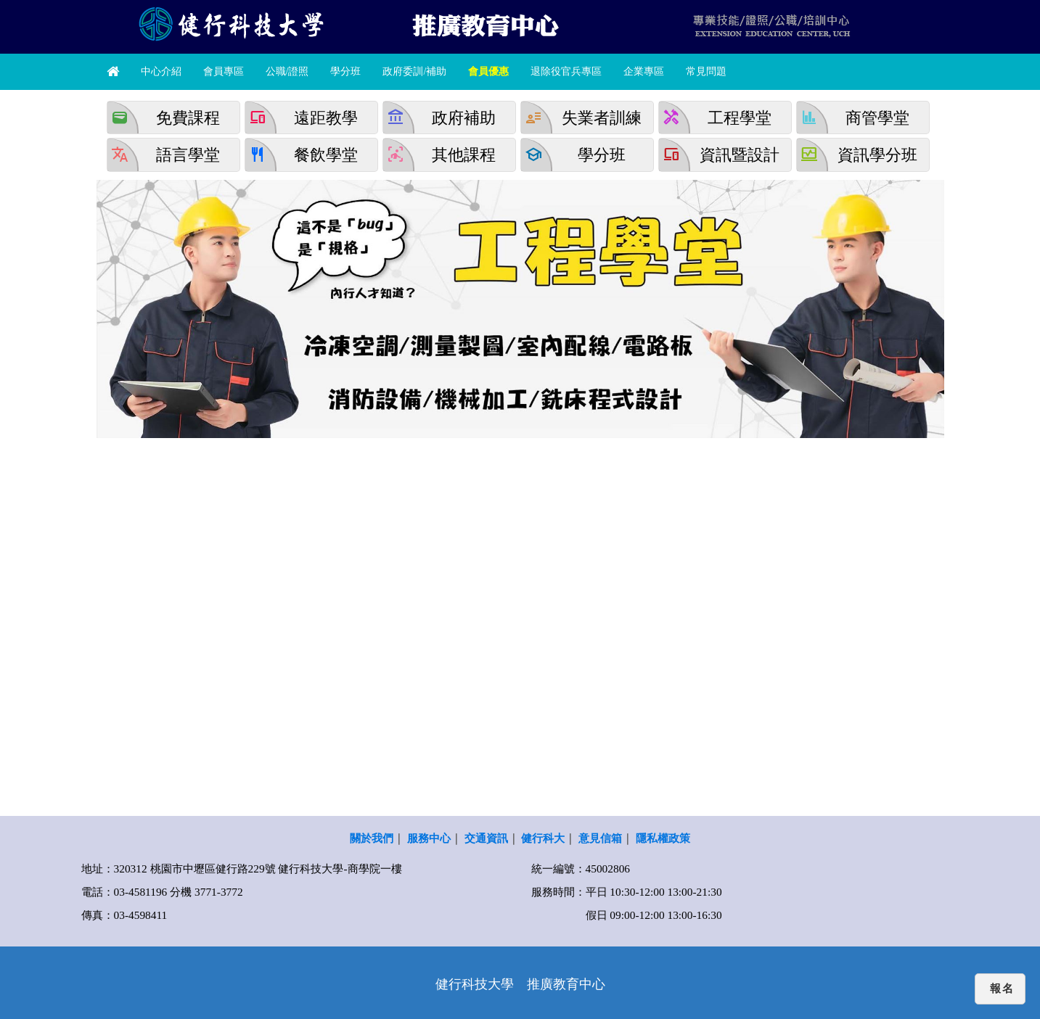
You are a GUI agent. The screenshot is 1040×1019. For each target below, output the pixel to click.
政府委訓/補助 (414, 71)
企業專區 (643, 71)
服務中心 (429, 838)
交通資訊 (486, 838)
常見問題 (706, 71)
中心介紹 (161, 71)
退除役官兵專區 (566, 71)
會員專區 (223, 71)
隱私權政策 (663, 838)
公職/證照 (287, 71)
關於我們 (371, 838)
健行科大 (543, 838)
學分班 (345, 71)
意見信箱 (600, 838)
